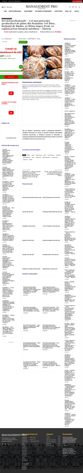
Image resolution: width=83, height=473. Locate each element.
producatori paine (46, 157)
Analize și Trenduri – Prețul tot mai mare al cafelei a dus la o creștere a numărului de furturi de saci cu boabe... (70, 102)
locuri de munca (51, 155)
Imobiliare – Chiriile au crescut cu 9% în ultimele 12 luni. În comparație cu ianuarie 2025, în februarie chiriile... (8, 237)
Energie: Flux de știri (28, 254)
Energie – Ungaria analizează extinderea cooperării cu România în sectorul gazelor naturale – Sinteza (70, 147)
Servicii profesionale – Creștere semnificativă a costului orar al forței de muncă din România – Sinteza (51, 363)
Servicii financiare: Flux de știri (51, 197)
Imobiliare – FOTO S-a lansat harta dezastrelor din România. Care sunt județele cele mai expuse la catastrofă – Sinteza (8, 186)
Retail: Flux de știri (27, 211)
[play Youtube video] (11, 93)
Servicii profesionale (7, 18)
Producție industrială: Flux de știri (52, 211)
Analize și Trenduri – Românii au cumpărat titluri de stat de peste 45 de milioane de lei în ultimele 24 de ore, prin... (70, 63)
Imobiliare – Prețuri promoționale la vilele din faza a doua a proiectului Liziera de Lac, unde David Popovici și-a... (7, 225)
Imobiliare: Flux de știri (28, 226)
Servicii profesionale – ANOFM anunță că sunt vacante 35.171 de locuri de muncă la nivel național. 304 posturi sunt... (8, 248)
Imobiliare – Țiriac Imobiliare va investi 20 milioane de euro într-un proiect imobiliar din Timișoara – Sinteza (70, 133)
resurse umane (55, 157)
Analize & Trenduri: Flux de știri (31, 269)
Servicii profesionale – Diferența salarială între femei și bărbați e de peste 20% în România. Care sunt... (31, 309)
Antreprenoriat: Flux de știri (51, 254)
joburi (45, 155)
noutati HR (58, 155)
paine (33, 157)
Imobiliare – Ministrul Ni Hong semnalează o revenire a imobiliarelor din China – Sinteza (70, 298)
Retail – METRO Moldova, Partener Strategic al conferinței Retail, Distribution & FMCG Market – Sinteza (70, 286)
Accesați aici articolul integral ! (31, 150)
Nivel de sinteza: (22, 38)
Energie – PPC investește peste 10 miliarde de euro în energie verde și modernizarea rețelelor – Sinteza (69, 76)
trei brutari (25, 159)
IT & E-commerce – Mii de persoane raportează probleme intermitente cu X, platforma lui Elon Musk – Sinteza (70, 236)
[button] (79, 7)
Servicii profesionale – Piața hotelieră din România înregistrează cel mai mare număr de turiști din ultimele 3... (31, 345)
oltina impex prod (26, 157)
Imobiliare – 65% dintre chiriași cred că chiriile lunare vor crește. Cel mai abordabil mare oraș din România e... (8, 330)
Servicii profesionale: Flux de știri (31, 197)
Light (29, 38)
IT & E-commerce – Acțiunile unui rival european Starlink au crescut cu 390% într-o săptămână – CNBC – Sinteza (70, 273)
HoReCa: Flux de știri (28, 240)
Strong (38, 38)
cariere (32, 155)
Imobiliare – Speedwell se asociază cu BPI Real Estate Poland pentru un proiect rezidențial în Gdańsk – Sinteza (70, 249)
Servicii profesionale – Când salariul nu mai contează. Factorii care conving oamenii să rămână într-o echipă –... (31, 364)
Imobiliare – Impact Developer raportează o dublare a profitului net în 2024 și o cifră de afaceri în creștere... (8, 319)
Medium (33, 38)
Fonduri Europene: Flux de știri (51, 240)
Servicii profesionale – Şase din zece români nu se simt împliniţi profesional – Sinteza (31, 327)
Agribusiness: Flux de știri (50, 269)
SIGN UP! (11, 77)
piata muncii (38, 157)
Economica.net (8, 38)
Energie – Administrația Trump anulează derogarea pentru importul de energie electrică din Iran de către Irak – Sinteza (70, 405)
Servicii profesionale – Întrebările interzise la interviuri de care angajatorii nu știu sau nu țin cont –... (51, 327)
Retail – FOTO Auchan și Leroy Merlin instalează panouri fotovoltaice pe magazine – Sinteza (53, 173)
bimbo (28, 155)
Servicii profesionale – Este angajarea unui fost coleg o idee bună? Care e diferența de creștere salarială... (51, 309)
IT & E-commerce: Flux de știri (51, 226)
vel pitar (30, 159)
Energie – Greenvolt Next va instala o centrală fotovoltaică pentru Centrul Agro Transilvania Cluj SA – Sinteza (70, 261)
